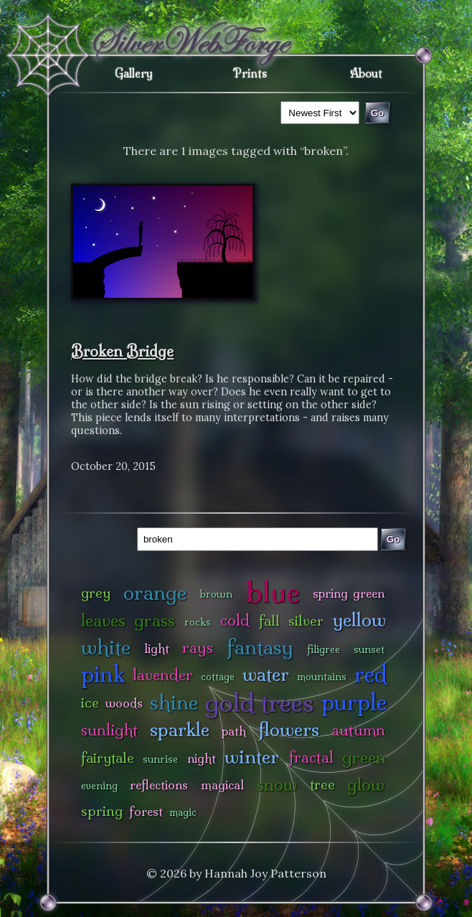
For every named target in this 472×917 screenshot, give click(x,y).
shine (174, 702)
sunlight (109, 730)
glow (365, 784)
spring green (348, 593)
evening (99, 785)
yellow (359, 619)
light (156, 648)
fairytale (107, 757)
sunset (369, 649)
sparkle (179, 729)
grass (154, 620)
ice (90, 702)
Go (393, 539)
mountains (321, 676)
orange (155, 592)
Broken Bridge (122, 351)
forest (146, 811)
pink (103, 674)
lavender (163, 675)
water (265, 674)
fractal (311, 757)
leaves (103, 620)
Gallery (134, 73)
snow (277, 784)
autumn (358, 730)
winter (252, 756)
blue (273, 592)
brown (215, 594)
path (234, 730)
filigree (323, 649)
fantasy (260, 646)
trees (287, 702)
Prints (250, 73)
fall (269, 620)
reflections (159, 784)
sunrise (160, 759)
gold (230, 702)
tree (322, 784)
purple (354, 702)
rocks (197, 622)
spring (102, 810)
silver (306, 620)
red (370, 674)
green (364, 757)
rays (197, 647)
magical (222, 784)
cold (235, 620)
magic (183, 812)
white (106, 646)
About (366, 73)
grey (95, 592)
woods (124, 702)
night (201, 758)
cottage (218, 676)
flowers (288, 729)
